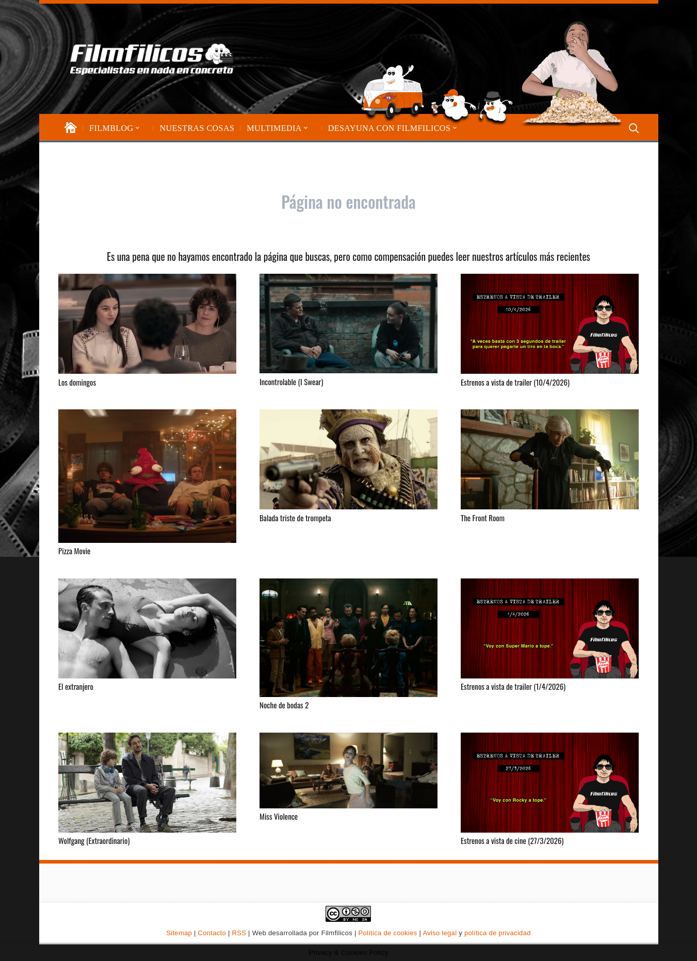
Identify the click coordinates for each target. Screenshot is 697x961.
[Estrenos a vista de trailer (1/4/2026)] (550, 628)
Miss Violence (279, 816)
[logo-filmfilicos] (152, 59)
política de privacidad (497, 933)
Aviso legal (440, 933)
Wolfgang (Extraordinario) (93, 840)
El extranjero (75, 686)
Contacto (212, 933)
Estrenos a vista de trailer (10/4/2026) (515, 381)
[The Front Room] (550, 459)
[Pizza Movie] (147, 476)
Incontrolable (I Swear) (291, 381)
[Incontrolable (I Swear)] (348, 323)
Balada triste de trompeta (295, 517)
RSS (239, 933)
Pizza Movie (74, 550)
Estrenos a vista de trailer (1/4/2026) (513, 686)
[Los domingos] (147, 324)
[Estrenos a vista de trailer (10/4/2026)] (550, 324)
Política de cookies (388, 933)
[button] (137, 128)
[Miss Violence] (348, 770)
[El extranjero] (147, 628)
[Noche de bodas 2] (348, 637)
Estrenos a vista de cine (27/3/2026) (512, 840)
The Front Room (483, 517)
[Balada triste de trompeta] (348, 459)
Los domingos (77, 381)
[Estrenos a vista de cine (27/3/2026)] (550, 782)
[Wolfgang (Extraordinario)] (147, 782)
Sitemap (179, 933)
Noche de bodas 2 (284, 704)
